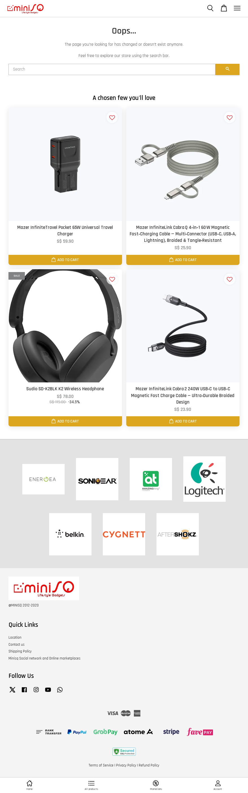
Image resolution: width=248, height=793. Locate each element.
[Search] (112, 69)
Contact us (16, 644)
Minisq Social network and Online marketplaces (44, 658)
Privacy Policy (126, 765)
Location (14, 637)
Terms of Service (101, 765)
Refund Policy (149, 765)
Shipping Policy (20, 651)
